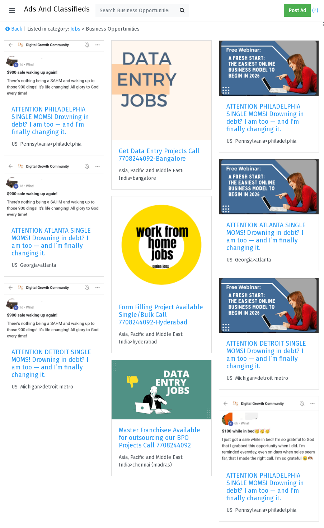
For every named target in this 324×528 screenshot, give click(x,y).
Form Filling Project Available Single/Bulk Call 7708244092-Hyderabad (161, 315)
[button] (281, 11)
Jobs (75, 29)
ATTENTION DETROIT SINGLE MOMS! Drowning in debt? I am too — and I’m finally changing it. (51, 364)
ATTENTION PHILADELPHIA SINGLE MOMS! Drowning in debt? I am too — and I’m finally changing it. (50, 121)
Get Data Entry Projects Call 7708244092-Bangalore (159, 155)
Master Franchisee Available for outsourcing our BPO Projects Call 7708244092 (159, 438)
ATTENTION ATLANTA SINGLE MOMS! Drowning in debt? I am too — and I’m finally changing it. (51, 242)
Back (13, 29)
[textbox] (142, 10)
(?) (315, 11)
